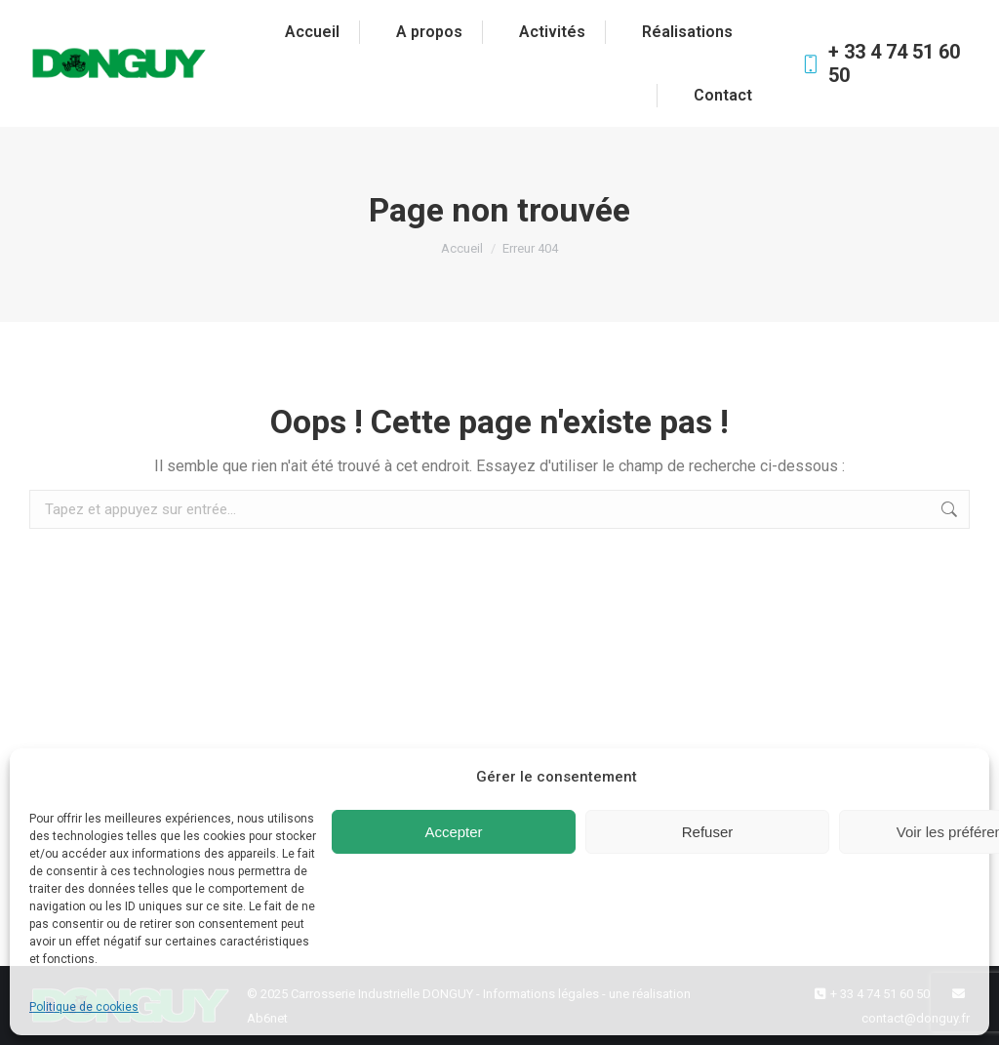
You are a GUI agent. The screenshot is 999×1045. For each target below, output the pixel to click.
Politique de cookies (84, 1007)
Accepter (453, 832)
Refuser (708, 832)
